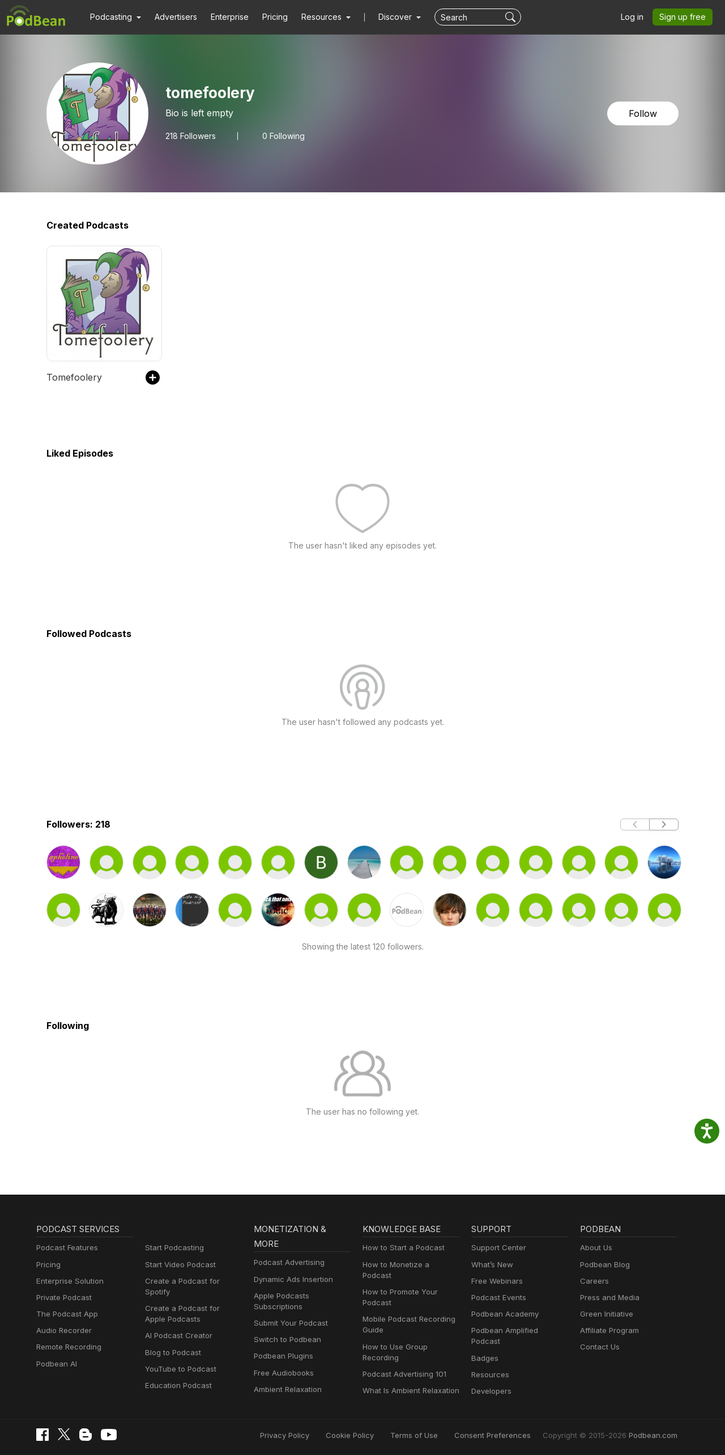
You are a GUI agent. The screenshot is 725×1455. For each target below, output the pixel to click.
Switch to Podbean (285, 1339)
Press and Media (608, 1297)
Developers (490, 1380)
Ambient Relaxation (286, 1389)
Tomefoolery (71, 377)
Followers (190, 136)
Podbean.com (654, 1433)
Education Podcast (176, 1374)
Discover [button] (384, 17)
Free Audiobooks (282, 1373)
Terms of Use (435, 1433)
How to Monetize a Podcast (408, 1264)
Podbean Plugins (282, 1356)
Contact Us (598, 1347)
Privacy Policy (313, 1433)
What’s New (491, 1264)
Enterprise (223, 17)
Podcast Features (65, 1247)
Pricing (267, 17)
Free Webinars (495, 1281)
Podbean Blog (603, 1264)
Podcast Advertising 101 (402, 1363)
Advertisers (171, 17)
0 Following (281, 136)
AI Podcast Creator (176, 1325)
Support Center (496, 1247)
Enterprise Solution (67, 1281)
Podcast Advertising (286, 1262)
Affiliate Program (607, 1330)
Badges (484, 1347)
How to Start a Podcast (400, 1247)
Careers (593, 1281)
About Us (595, 1247)
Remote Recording (67, 1347)
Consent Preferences (507, 1433)
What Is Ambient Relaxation (408, 1380)
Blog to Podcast (171, 1341)
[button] (114, 17)
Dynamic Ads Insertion (291, 1279)
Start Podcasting (172, 1247)
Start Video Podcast (178, 1264)
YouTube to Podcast (178, 1358)
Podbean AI (55, 1364)
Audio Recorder (62, 1330)
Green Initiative (605, 1314)
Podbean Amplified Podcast (516, 1330)
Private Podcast (62, 1297)
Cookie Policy (375, 1433)
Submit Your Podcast (288, 1323)
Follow (644, 113)
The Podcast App (64, 1314)
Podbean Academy (502, 1314)
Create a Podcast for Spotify (191, 1281)
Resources (489, 1364)
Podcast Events (497, 1297)
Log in (636, 17)
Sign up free (684, 17)
